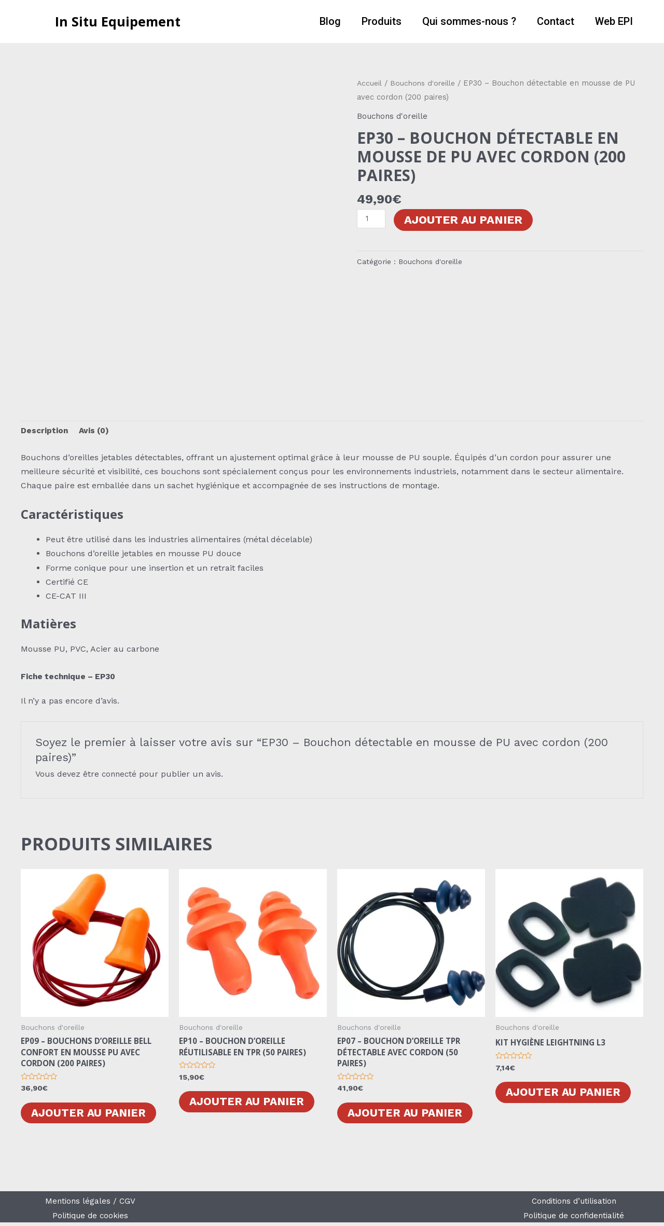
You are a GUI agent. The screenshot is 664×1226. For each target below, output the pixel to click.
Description (45, 432)
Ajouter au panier (465, 219)
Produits (382, 21)
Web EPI (614, 21)
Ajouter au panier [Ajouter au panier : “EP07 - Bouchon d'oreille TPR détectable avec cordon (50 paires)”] (407, 1116)
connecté (120, 775)
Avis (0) (96, 432)
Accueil (370, 83)
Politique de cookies (90, 1219)
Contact (555, 21)
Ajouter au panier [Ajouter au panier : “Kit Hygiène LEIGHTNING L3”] (565, 1093)
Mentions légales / (82, 1205)
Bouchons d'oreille (425, 83)
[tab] (45, 432)
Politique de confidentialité (574, 1219)
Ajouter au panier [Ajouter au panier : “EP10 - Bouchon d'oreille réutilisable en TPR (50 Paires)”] (248, 1104)
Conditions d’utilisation (573, 1205)
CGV (128, 1205)
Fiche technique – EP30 (71, 677)
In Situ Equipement (118, 21)
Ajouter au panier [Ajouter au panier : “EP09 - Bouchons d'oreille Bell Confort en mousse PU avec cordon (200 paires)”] (90, 1116)
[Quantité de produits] (372, 219)
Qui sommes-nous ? (469, 21)
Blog (330, 21)
